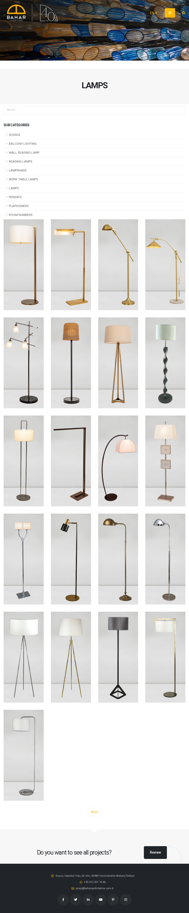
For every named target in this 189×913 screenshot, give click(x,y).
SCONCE (14, 135)
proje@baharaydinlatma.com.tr (95, 888)
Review (155, 852)
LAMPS (14, 188)
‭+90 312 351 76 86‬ (95, 882)
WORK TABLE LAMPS (23, 179)
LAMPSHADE (18, 170)
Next (94, 812)
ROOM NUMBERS (20, 215)
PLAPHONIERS (19, 206)
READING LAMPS (20, 161)
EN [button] (153, 13)
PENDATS (15, 197)
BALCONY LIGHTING (23, 143)
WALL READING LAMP (24, 152)
